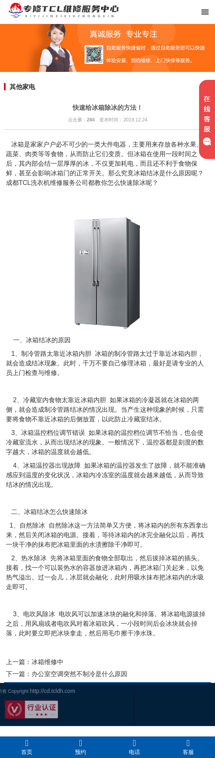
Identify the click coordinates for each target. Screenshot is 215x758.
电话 (135, 746)
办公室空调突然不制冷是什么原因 (79, 674)
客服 (188, 746)
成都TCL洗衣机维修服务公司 (47, 182)
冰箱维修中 (47, 662)
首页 (27, 746)
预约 (81, 746)
